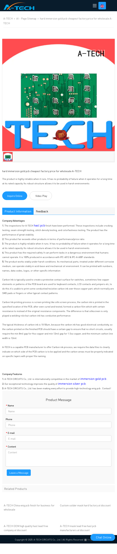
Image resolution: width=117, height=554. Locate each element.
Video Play (41, 195)
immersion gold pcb (93, 379)
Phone (9, 419)
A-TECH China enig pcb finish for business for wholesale (29, 508)
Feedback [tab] (42, 211)
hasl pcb (39, 225)
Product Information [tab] (17, 211)
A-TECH (8, 18)
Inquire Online (14, 195)
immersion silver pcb (72, 383)
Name (10, 405)
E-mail (10, 433)
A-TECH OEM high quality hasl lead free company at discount (26, 528)
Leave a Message (18, 472)
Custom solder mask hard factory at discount (85, 506)
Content (11, 446)
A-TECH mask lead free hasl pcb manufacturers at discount (78, 528)
